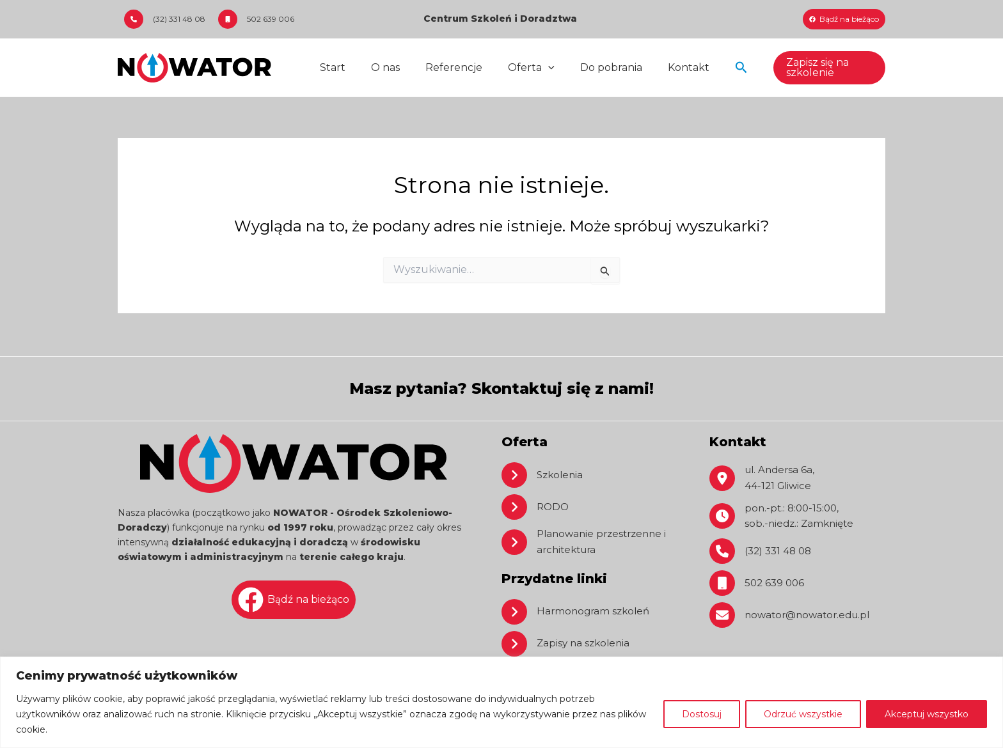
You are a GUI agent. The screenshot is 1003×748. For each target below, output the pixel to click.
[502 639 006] (256, 19)
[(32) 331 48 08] (164, 19)
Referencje (441, 67)
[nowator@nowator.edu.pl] (793, 617)
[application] (530, 68)
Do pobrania (588, 67)
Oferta (513, 68)
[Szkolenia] (544, 473)
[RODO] (536, 505)
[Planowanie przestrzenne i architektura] (589, 541)
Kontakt (660, 67)
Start (330, 67)
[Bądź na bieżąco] (844, 19)
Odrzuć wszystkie (803, 714)
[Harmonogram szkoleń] (578, 612)
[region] (501, 702)
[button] (710, 68)
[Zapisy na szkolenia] (568, 644)
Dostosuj (702, 714)
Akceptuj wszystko (926, 714)
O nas (377, 67)
